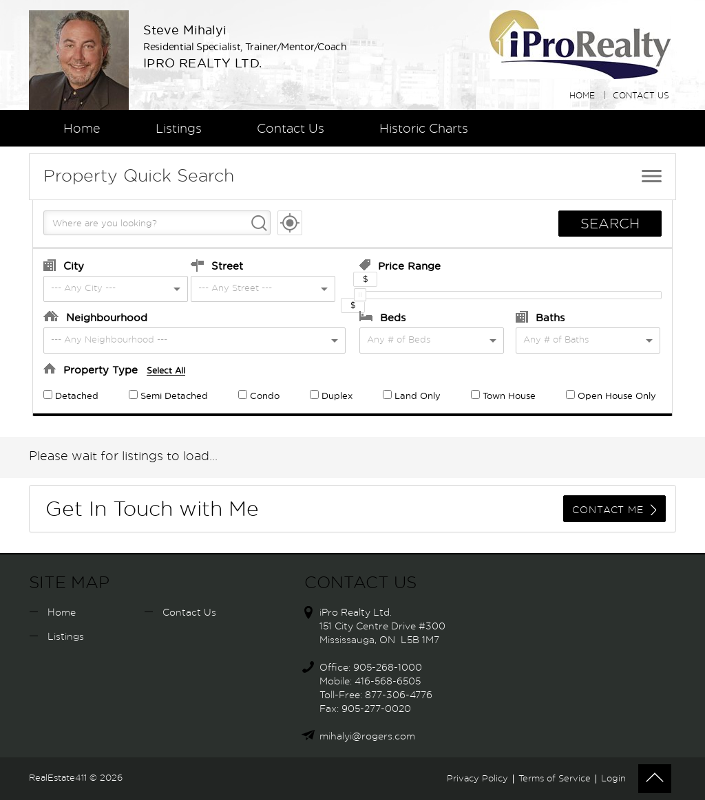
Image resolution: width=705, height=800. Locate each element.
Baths (540, 317)
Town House (503, 396)
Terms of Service (554, 779)
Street (217, 265)
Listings (179, 129)
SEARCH (610, 224)
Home (582, 95)
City (63, 265)
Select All (166, 371)
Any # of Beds (398, 340)
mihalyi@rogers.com (367, 737)
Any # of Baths (556, 340)
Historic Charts (423, 129)
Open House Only (611, 396)
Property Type (114, 369)
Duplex (331, 396)
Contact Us (641, 95)
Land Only (412, 396)
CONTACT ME (614, 509)
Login (613, 779)
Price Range (400, 265)
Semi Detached (168, 396)
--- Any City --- (83, 288)
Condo (259, 396)
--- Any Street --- (235, 288)
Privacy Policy (477, 779)
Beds (382, 317)
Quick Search (138, 176)
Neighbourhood (95, 317)
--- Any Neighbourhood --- (109, 340)
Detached (70, 396)
